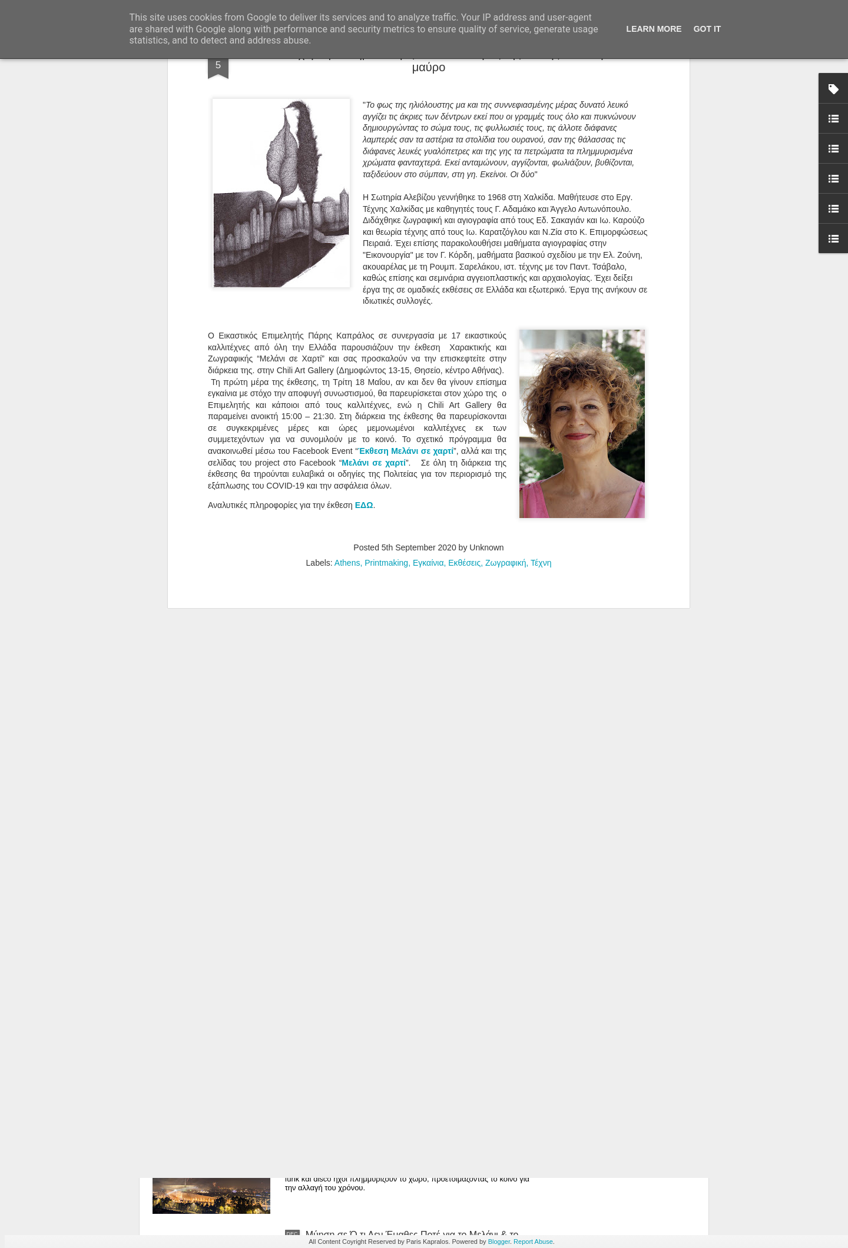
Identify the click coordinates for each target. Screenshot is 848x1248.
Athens (347, 306)
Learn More (654, 29)
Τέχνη (541, 306)
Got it (707, 29)
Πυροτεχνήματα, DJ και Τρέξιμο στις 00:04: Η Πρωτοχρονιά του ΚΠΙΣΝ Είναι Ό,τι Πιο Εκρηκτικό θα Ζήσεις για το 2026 (415, 1111)
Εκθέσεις (464, 306)
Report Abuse (533, 1241)
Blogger (499, 1241)
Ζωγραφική (505, 306)
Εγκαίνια (428, 306)
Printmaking (386, 306)
